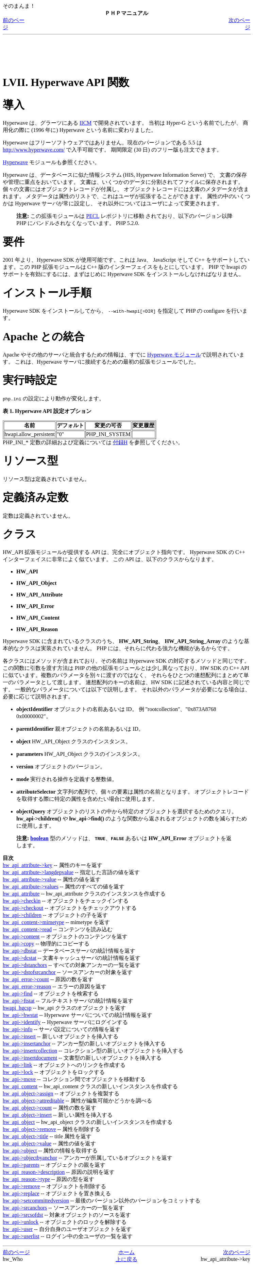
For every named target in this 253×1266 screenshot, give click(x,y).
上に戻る (126, 1259)
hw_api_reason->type (26, 1179)
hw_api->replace (21, 1193)
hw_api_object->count (27, 1108)
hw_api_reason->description (34, 1172)
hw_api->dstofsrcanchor (29, 972)
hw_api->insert (19, 1036)
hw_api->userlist (21, 1236)
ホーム (126, 1252)
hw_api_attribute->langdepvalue (38, 872)
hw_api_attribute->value (29, 879)
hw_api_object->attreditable (33, 1101)
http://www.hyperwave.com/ (34, 150)
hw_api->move (19, 1079)
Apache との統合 (44, 336)
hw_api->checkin (21, 901)
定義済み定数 (35, 497)
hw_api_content (20, 1086)
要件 (13, 242)
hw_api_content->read (27, 929)
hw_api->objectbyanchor (30, 1158)
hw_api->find (17, 993)
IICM (86, 123)
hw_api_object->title (25, 1136)
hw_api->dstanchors (25, 965)
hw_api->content (21, 936)
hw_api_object (19, 1122)
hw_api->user (18, 1229)
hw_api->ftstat (18, 1001)
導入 (13, 105)
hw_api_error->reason (27, 986)
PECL (92, 216)
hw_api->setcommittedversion (36, 1200)
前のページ (16, 1252)
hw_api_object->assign (28, 1093)
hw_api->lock (18, 1072)
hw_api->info (17, 1029)
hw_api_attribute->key (27, 865)
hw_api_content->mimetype (33, 922)
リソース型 (30, 460)
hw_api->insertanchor (27, 1043)
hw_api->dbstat (20, 951)
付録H (120, 442)
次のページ (236, 1252)
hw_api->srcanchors (25, 1208)
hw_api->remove (21, 1186)
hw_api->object (20, 1151)
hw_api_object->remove (29, 1129)
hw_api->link (17, 1065)
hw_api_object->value (27, 1143)
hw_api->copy (18, 944)
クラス (19, 534)
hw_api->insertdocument (30, 1058)
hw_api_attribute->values (30, 886)
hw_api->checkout (23, 908)
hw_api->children (22, 915)
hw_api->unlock (20, 1222)
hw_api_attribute (21, 894)
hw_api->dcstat (19, 958)
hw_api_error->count (26, 979)
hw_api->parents (21, 1165)
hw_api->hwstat (20, 1015)
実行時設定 (30, 380)
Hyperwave (15, 162)
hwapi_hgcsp (17, 1008)
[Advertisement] (126, 52)
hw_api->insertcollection (30, 1051)
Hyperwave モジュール (174, 355)
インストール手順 (47, 293)
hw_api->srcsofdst (23, 1215)
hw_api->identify (21, 1022)
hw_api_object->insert (27, 1115)
